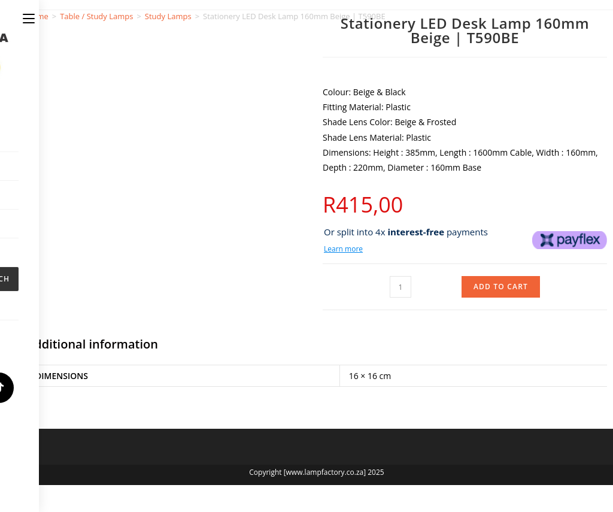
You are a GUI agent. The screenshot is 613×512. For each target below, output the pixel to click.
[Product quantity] (400, 287)
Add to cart (501, 286)
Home (37, 16)
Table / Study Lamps (96, 16)
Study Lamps (168, 16)
